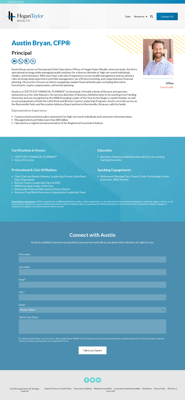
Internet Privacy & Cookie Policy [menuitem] (58, 388)
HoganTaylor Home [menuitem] (15, 2)
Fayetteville (166, 87)
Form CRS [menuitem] (111, 391)
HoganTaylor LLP (24, 389)
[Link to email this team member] (14, 61)
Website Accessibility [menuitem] (103, 388)
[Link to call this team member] (20, 61)
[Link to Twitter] (92, 380)
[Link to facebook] (86, 380)
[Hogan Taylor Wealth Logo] (25, 16)
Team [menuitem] (128, 16)
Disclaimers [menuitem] (147, 388)
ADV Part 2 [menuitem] (172, 388)
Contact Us (167, 16)
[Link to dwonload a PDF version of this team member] (26, 61)
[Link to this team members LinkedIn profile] (33, 61)
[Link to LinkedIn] (98, 380)
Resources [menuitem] (139, 16)
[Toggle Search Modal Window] (151, 16)
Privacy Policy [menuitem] (159, 388)
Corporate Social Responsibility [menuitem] (127, 388)
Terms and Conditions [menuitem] (82, 388)
